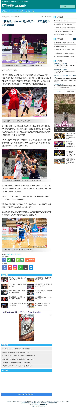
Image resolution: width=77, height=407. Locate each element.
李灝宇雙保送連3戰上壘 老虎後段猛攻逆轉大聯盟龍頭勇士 (17, 348)
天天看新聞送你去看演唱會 (60, 64)
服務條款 (50, 401)
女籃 (15, 254)
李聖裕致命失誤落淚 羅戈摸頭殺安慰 (65, 24)
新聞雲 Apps (18, 1)
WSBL (8, 254)
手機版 (12, 1)
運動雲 (15, 5)
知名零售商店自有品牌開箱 (60, 69)
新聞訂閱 (24, 1)
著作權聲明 (62, 401)
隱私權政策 (56, 401)
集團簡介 (25, 401)
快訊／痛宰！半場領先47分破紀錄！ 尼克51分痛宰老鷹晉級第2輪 (18, 355)
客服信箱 (40, 401)
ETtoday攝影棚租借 (58, 84)
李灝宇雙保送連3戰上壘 (62, 20)
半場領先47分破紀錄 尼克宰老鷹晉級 (65, 27)
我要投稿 (9, 401)
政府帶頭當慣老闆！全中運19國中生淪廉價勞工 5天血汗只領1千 (18, 359)
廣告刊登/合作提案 (32, 401)
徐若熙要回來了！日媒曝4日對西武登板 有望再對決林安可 (17, 362)
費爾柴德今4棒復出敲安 (62, 46)
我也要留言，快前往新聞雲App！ (26, 394)
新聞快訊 (4, 11)
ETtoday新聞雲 (6, 1)
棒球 (17, 11)
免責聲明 (68, 401)
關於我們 (19, 401)
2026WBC (11, 11)
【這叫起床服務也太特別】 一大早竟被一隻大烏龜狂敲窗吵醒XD (21, 312)
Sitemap (45, 401)
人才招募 (14, 401)
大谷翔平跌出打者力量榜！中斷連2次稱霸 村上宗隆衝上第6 (17, 366)
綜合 (33, 11)
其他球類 (27, 11)
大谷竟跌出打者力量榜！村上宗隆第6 (65, 56)
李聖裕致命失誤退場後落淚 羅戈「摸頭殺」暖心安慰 (15, 352)
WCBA (19, 254)
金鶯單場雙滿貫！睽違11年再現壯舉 (65, 53)
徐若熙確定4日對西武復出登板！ (64, 34)
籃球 (21, 11)
